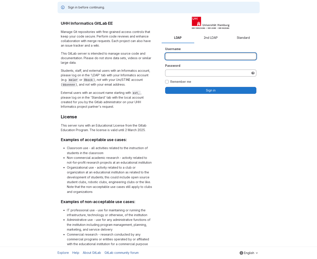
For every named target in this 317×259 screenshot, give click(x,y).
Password (172, 65)
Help (75, 252)
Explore (63, 252)
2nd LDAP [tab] (211, 37)
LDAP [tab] (178, 37)
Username (173, 49)
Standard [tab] (243, 37)
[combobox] (249, 253)
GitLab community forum (122, 252)
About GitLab (92, 252)
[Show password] (252, 73)
